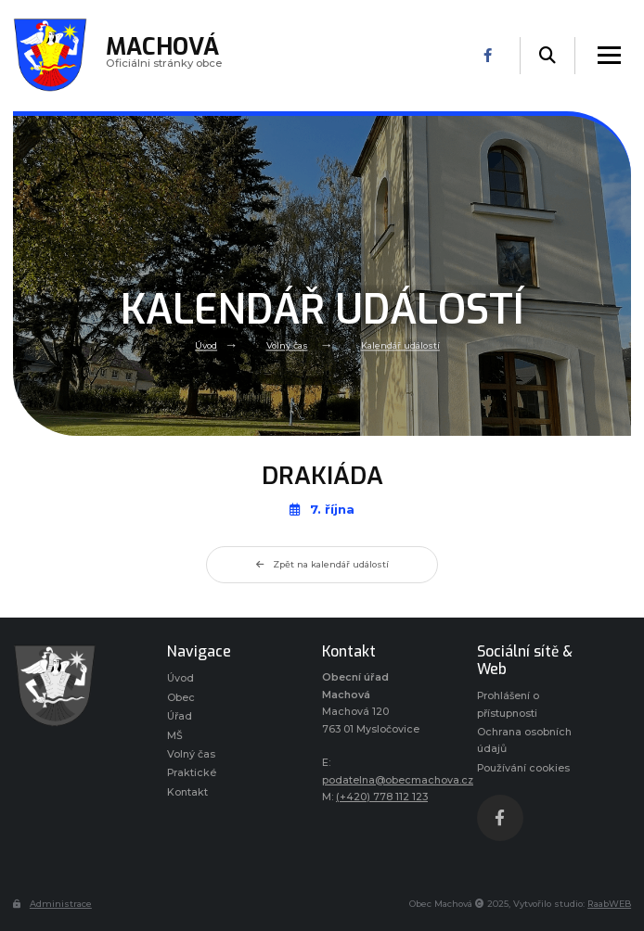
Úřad (179, 716)
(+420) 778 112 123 (382, 797)
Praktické (191, 773)
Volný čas (287, 345)
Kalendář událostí (400, 345)
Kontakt (187, 792)
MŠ (175, 736)
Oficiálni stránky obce (164, 55)
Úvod (206, 345)
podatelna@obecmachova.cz (397, 780)
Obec (181, 698)
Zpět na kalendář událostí (322, 564)
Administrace (52, 904)
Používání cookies (523, 768)
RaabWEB (609, 904)
